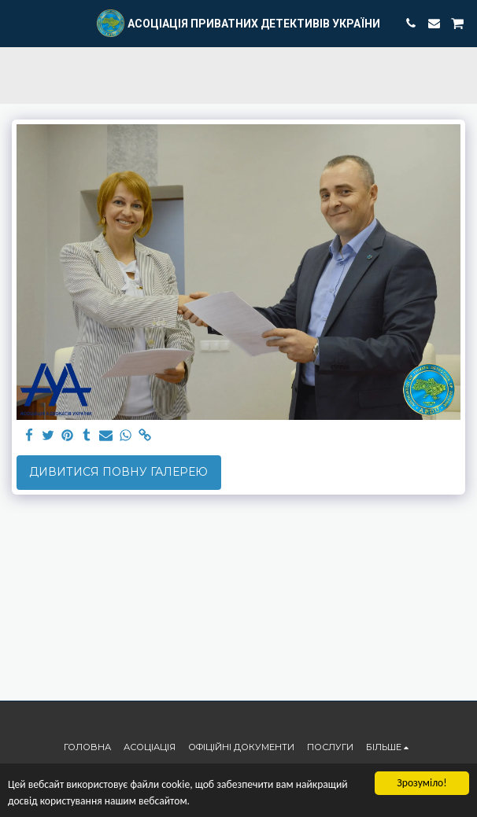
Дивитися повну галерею (118, 472)
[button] (17, 23)
